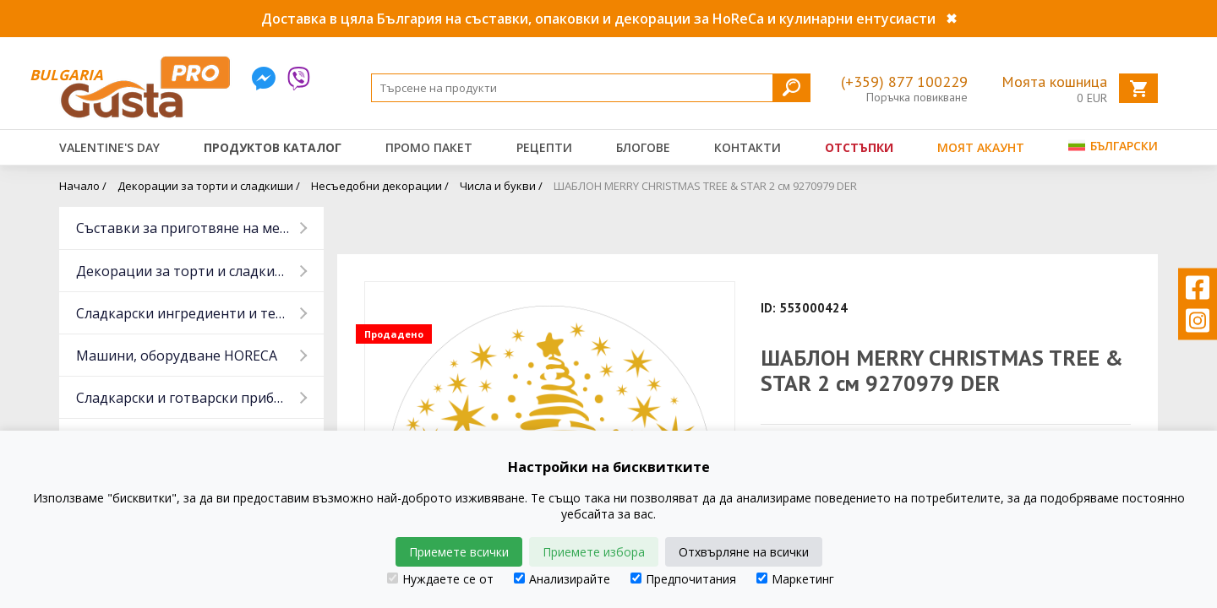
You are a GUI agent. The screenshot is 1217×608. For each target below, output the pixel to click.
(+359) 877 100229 (904, 81)
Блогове (643, 147)
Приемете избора (594, 552)
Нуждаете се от (440, 579)
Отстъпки (859, 147)
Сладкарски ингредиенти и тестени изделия (200, 313)
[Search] (590, 87)
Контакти (747, 147)
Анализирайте (562, 579)
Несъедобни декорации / (380, 185)
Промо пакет (428, 147)
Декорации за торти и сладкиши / (208, 185)
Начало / (82, 185)
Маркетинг (795, 579)
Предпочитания (683, 579)
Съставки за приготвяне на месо (185, 228)
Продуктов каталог (272, 147)
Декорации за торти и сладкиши (185, 271)
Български (1113, 146)
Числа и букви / (501, 185)
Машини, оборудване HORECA (176, 355)
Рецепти (544, 147)
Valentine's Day (109, 147)
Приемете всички (459, 552)
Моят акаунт (980, 147)
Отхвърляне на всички (744, 552)
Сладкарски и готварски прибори (187, 397)
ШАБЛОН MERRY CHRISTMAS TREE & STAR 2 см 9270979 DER (705, 185)
